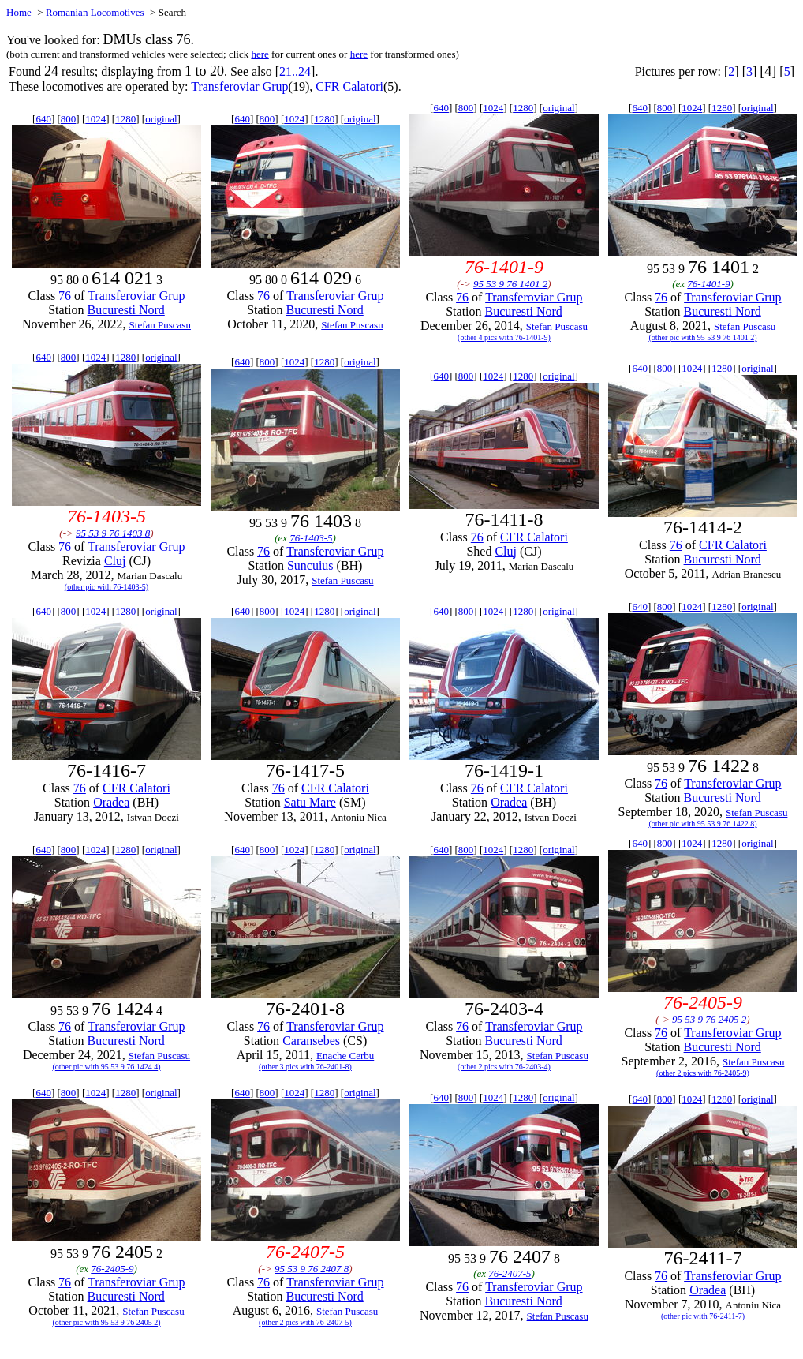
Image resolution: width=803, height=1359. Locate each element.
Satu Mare (310, 802)
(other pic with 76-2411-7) (703, 1316)
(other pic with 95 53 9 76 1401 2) (702, 337)
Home (19, 12)
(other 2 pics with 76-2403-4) (504, 1066)
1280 (125, 119)
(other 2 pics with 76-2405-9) (702, 1073)
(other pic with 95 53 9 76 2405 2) (106, 1322)
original (161, 119)
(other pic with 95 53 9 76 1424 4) (106, 1066)
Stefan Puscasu (160, 325)
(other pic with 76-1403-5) (106, 586)
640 (43, 119)
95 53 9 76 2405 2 (709, 1019)
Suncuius (310, 565)
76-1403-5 (310, 538)
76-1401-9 (708, 284)
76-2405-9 (112, 1269)
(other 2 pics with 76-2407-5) (305, 1322)
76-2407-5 (509, 1273)
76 (64, 295)
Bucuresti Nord (126, 309)
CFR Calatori (349, 86)
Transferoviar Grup (239, 86)
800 (69, 119)
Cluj (115, 560)
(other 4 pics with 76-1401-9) (504, 337)
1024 (95, 119)
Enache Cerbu (345, 1055)
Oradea (111, 802)
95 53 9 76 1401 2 (510, 284)
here (259, 54)
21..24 (295, 71)
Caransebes (311, 1040)
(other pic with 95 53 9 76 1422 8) (702, 823)
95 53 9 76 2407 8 (312, 1269)
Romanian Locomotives (95, 12)
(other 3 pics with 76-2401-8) (305, 1066)
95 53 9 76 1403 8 (113, 533)
